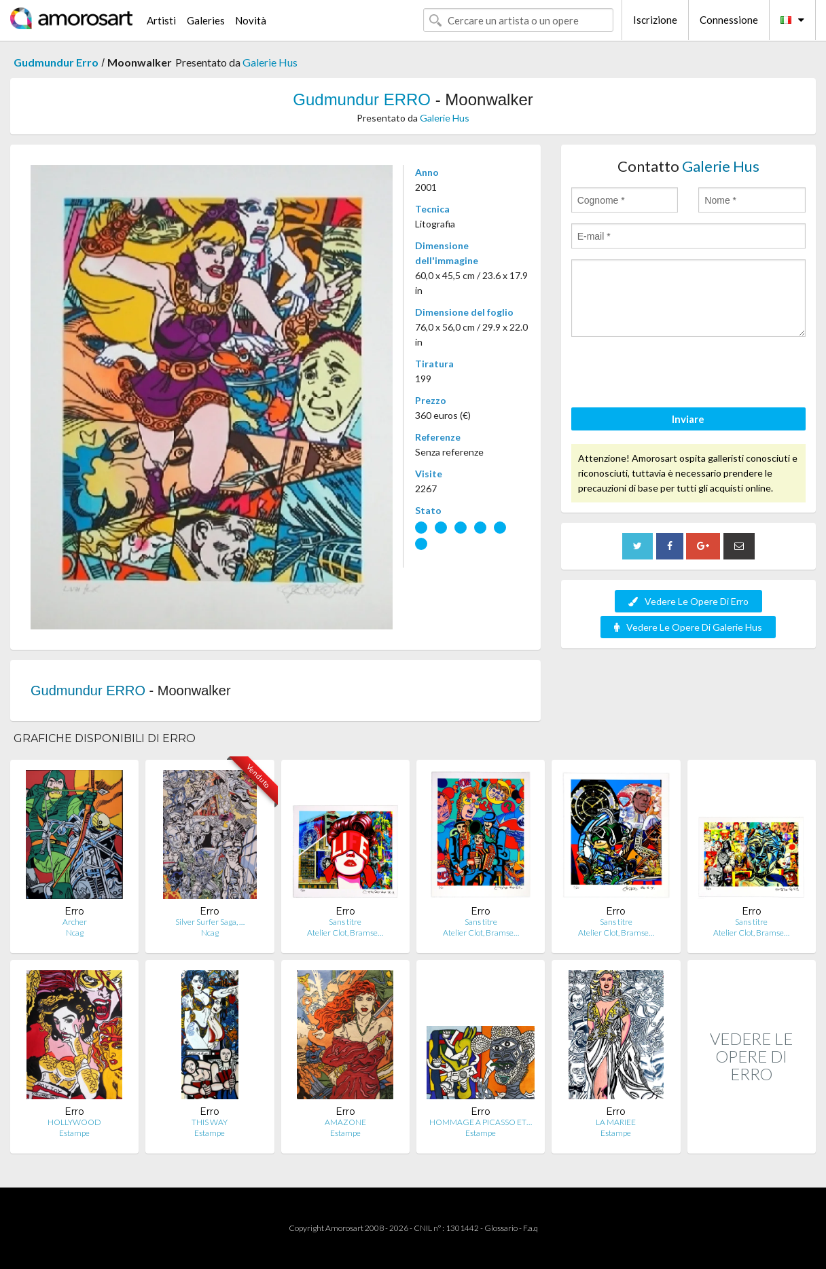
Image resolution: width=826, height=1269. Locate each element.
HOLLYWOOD (74, 1122)
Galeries (206, 20)
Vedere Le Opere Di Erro (688, 601)
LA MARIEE (616, 1122)
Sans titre (345, 922)
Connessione (729, 20)
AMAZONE (345, 1122)
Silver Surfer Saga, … (210, 922)
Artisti (161, 20)
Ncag (75, 932)
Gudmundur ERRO (362, 99)
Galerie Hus (270, 62)
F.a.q (530, 1228)
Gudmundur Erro (56, 62)
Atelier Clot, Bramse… (345, 932)
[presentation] (674, 374)
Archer (74, 922)
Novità (250, 20)
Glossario (501, 1228)
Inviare (688, 419)
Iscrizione (655, 20)
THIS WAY (210, 1122)
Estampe (74, 1133)
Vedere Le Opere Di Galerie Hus (688, 627)
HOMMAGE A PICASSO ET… (480, 1122)
